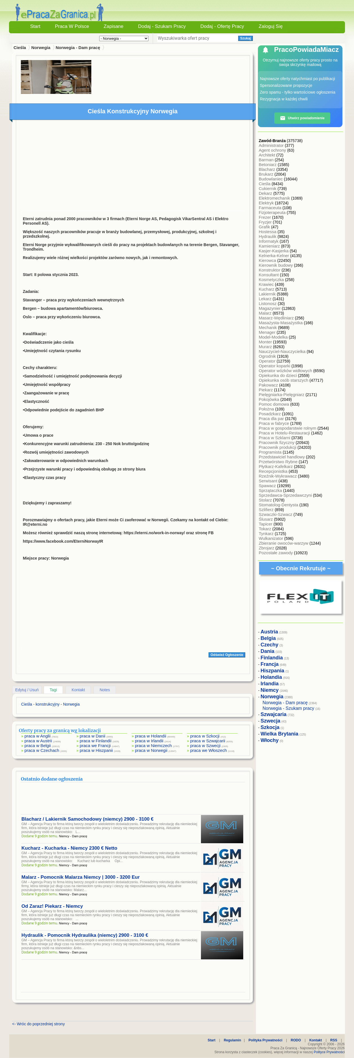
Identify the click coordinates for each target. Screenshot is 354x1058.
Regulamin (232, 1040)
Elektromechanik (275, 198)
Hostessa (268, 231)
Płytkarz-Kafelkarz (276, 466)
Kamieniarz (270, 246)
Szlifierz (267, 509)
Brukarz (267, 174)
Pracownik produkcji (278, 447)
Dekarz (266, 193)
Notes (104, 690)
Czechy (269, 645)
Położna (267, 409)
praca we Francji (95, 745)
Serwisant (268, 480)
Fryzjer (266, 222)
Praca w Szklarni (275, 437)
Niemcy (270, 690)
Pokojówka (269, 399)
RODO (296, 1040)
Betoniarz (268, 164)
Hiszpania (272, 670)
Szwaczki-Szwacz (276, 514)
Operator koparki (275, 365)
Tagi (53, 690)
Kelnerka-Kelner (274, 255)
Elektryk (267, 202)
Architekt (267, 155)
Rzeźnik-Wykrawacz (278, 476)
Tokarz (265, 528)
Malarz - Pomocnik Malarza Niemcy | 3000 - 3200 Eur (80, 877)
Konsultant (269, 274)
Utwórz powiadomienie (302, 118)
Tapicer (266, 524)
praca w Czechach (42, 750)
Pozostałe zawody (276, 552)
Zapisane (113, 26)
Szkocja (270, 727)
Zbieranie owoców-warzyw (284, 543)
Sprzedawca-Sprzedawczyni (286, 495)
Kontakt (78, 690)
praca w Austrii (38, 740)
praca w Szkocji (205, 736)
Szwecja (270, 721)
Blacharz (267, 169)
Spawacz (268, 485)
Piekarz (266, 389)
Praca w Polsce (72, 26)
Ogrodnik (268, 356)
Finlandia (272, 658)
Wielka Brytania (279, 734)
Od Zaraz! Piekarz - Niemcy (52, 906)
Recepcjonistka (274, 471)
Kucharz (267, 289)
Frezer (265, 217)
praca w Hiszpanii (96, 750)
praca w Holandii (150, 736)
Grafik (265, 226)
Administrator (272, 145)
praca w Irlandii (149, 740)
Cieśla (265, 183)
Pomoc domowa (274, 404)
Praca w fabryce (274, 423)
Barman (267, 159)
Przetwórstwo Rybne (279, 461)
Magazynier (270, 308)
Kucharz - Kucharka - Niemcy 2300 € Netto (69, 848)
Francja (270, 664)
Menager (267, 332)
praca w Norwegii (151, 750)
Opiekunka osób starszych (284, 380)
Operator (267, 361)
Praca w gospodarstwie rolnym (288, 428)
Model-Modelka (274, 337)
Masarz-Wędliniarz (277, 317)
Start (35, 26)
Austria (269, 632)
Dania (268, 651)
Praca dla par (272, 418)
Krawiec (267, 284)
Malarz (266, 313)
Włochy (270, 740)
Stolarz (266, 500)
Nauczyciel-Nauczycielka (283, 351)
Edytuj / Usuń (27, 690)
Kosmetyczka (272, 279)
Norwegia (40, 47)
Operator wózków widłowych (286, 370)
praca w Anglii (38, 736)
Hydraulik (268, 236)
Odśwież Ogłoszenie (227, 655)
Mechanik (268, 327)
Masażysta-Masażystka (281, 322)
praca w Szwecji (205, 745)
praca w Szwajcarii (207, 740)
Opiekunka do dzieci (278, 375)
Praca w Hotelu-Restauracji (285, 432)
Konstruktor (270, 270)
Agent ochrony (273, 150)
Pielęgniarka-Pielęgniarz (282, 394)
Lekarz (266, 298)
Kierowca (268, 260)
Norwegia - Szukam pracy (288, 708)
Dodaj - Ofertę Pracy (222, 26)
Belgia (268, 638)
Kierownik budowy (276, 265)
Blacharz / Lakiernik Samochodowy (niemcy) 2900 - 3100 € (87, 819)
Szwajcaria (274, 714)
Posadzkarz (270, 413)
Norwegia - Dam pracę (78, 47)
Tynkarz (267, 533)
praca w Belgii (38, 745)
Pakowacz (269, 385)
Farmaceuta (270, 207)
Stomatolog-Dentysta (279, 504)
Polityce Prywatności (329, 1052)
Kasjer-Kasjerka (274, 250)
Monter (266, 341)
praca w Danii (92, 736)
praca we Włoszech (208, 750)
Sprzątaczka (271, 490)
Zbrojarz (267, 547)
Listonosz (268, 303)
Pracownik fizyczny (277, 442)
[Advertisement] (133, 166)
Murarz (266, 346)
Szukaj (245, 38)
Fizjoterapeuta (273, 212)
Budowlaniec (271, 178)
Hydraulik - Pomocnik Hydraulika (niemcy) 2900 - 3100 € (84, 935)
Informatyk (269, 241)
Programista (271, 452)
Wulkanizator (271, 538)
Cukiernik (268, 188)
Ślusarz (266, 519)
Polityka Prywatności (265, 1040)
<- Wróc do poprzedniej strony (38, 1024)
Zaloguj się (271, 26)
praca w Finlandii (96, 740)
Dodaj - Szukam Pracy (162, 26)
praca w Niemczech (153, 745)
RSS (333, 1040)
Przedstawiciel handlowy (282, 456)
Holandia (271, 677)
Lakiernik (268, 293)
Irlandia (270, 683)
